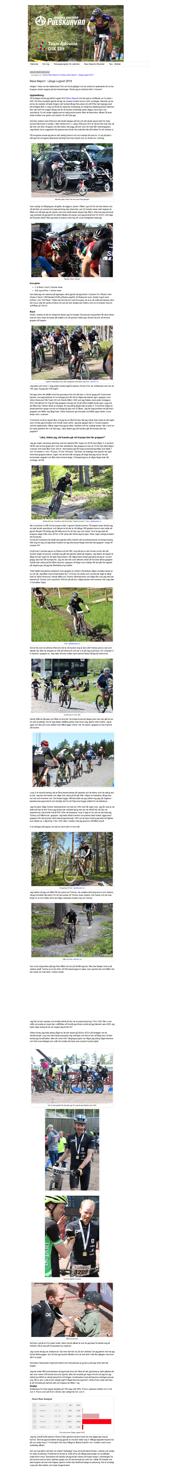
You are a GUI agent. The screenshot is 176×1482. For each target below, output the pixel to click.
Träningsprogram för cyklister (67, 64)
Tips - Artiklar (115, 64)
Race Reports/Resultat (94, 64)
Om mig (45, 64)
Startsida (34, 64)
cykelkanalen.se (95, 521)
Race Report (72, 98)
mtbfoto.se (94, 382)
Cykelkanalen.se (74, 644)
